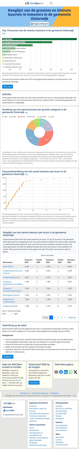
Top (74, 396)
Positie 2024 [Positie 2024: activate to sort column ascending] (60, 261)
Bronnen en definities (64, 408)
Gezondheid (34, 430)
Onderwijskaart (61, 428)
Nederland (42, 416)
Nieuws (58, 416)
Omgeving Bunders (10, 306)
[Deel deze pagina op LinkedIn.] (66, 372)
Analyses (59, 406)
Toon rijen (10, 313)
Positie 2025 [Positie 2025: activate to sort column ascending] (39, 261)
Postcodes (33, 413)
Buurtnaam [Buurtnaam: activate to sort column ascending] (7, 262)
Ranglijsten (7, 357)
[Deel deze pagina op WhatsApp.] (70, 372)
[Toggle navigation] (51, 3)
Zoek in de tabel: (59, 255)
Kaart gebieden (61, 425)
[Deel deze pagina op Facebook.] (61, 372)
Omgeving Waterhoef (11, 277)
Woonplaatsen (43, 413)
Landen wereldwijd (36, 418)
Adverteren (60, 437)
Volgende (72, 317)
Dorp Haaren (8, 266)
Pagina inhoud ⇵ (39, 24)
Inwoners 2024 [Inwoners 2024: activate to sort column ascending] (50, 261)
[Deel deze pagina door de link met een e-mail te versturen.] (56, 372)
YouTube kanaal (62, 445)
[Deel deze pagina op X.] (75, 372)
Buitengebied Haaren (11, 295)
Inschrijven (34, 382)
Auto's (31, 428)
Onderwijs (33, 443)
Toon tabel (7, 86)
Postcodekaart (61, 430)
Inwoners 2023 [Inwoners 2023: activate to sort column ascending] (71, 261)
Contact (59, 440)
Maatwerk (59, 442)
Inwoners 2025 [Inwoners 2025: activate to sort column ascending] (28, 261)
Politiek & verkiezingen (38, 445)
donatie (16, 380)
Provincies (33, 416)
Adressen (33, 406)
